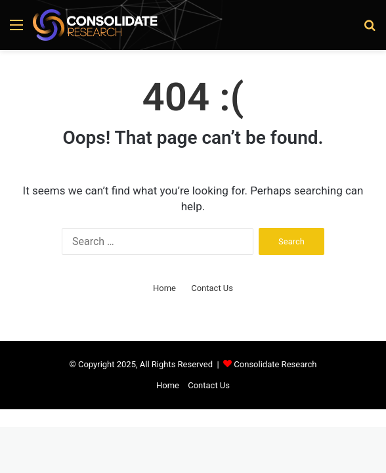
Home (164, 288)
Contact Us (212, 288)
